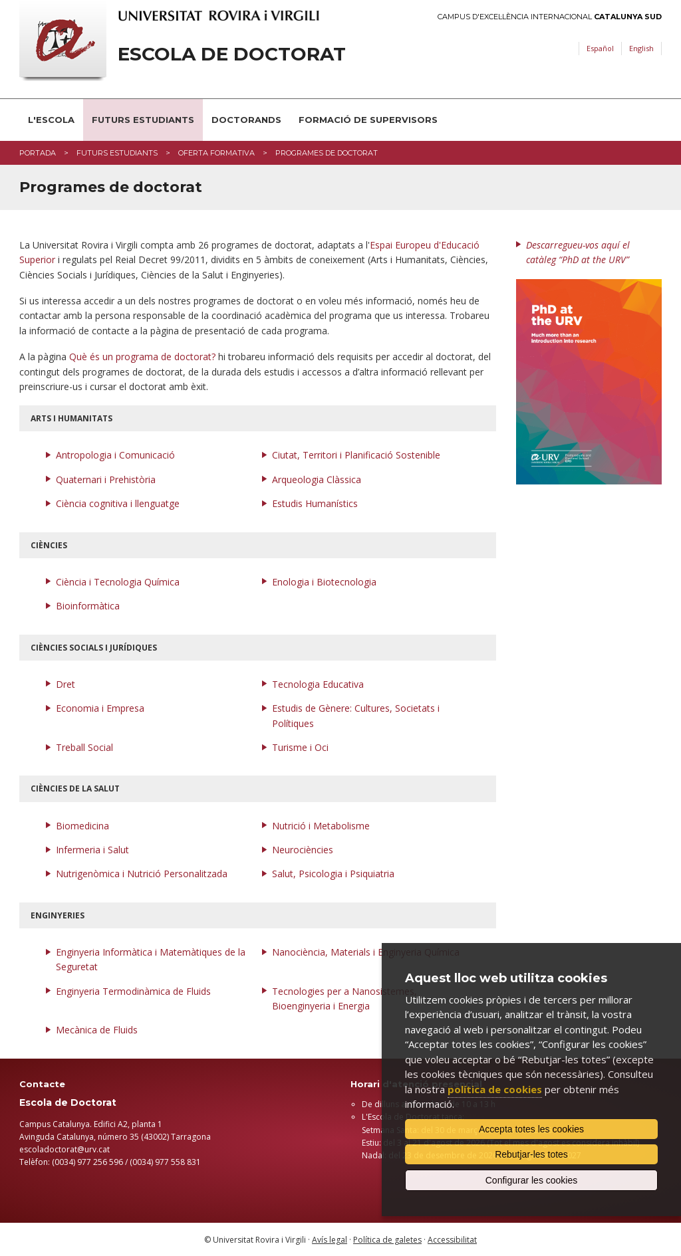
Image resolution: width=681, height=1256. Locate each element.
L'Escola (51, 119)
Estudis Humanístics (315, 503)
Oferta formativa (216, 152)
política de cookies (495, 1089)
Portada (37, 152)
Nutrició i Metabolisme (321, 825)
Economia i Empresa (100, 708)
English (641, 48)
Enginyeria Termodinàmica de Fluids (133, 991)
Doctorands (246, 119)
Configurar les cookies (531, 1180)
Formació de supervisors (368, 119)
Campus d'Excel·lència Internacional (550, 17)
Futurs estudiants (143, 119)
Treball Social (84, 747)
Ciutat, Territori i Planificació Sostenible (356, 455)
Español (600, 48)
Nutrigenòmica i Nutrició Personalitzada (141, 873)
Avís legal (329, 1239)
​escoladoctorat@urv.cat (64, 1149)
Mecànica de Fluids (97, 1029)
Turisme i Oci (300, 747)
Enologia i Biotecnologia (324, 582)
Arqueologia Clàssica (316, 479)
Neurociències (302, 849)
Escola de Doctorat (232, 54)
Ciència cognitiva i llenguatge (118, 503)
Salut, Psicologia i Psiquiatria (333, 873)
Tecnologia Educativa (318, 684)
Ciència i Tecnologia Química (118, 582)
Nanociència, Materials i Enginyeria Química (366, 952)
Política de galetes (387, 1239)
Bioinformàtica (88, 605)
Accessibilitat (452, 1239)
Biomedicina (82, 825)
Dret (65, 684)
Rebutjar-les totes (531, 1154)
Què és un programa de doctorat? (142, 356)
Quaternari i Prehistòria (106, 479)
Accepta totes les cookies (531, 1129)
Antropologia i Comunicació (115, 455)
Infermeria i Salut (92, 849)
